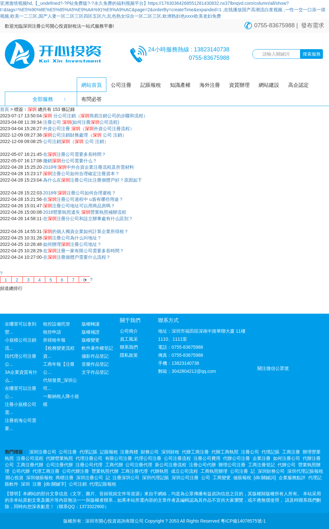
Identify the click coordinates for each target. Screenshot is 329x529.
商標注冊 (65, 477)
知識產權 (180, 85)
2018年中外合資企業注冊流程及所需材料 (88, 167)
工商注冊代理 (134, 471)
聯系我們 (129, 347)
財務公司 (150, 451)
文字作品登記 (95, 372)
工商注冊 (291, 451)
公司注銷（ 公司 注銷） (76, 141)
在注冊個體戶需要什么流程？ (77, 257)
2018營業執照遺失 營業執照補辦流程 (84, 212)
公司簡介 (129, 331)
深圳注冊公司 (42, 451)
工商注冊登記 (261, 464)
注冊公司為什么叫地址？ (72, 237)
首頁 (4, 109)
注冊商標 (129, 451)
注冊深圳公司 (125, 477)
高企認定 (298, 85)
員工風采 (129, 339)
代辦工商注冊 (195, 451)
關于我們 (130, 320)
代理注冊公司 (89, 458)
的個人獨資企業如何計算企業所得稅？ (86, 231)
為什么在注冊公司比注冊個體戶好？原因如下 (92, 180)
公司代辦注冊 (75, 471)
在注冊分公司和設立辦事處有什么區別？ (88, 218)
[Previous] (1, 273)
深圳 (25, 484)
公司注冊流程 (177, 458)
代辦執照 (159, 471)
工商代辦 (114, 464)
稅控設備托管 (56, 324)
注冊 (36, 484)
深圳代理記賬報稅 (305, 471)
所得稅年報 (54, 340)
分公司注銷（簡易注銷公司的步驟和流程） (95, 115)
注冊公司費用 (206, 458)
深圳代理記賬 (155, 477)
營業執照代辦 (105, 471)
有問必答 (91, 99)
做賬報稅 (242, 477)
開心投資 (14, 477)
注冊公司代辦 (202, 464)
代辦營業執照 (59, 458)
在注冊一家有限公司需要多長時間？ (83, 250)
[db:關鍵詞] (265, 477)
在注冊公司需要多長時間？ (74, 154)
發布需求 (312, 25)
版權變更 (91, 340)
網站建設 (269, 85)
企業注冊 (262, 458)
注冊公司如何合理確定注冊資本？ (81, 173)
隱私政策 (129, 355)
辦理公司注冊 (231, 464)
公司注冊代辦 (59, 464)
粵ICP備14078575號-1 (243, 521)
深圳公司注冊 (185, 477)
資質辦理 (239, 85)
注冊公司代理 (89, 464)
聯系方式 (168, 320)
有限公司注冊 (118, 458)
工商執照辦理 (213, 471)
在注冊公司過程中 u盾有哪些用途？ (83, 199)
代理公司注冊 (147, 458)
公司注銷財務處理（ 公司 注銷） (85, 135)
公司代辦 (21, 471)
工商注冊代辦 (29, 464)
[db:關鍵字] (55, 484)
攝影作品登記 (95, 356)
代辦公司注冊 (236, 458)
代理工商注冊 (45, 471)
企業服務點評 (292, 477)
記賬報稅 (150, 85)
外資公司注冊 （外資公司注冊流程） (88, 128)
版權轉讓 (91, 324)
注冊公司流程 (29, 458)
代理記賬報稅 (102, 484)
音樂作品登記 (95, 364)
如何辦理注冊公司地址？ (72, 244)
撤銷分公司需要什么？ (70, 160)
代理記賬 (88, 451)
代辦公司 (287, 464)
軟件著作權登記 (97, 348)
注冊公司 (250, 451)
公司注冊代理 (138, 464)
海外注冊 (210, 85)
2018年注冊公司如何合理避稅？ (79, 192)
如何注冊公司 (286, 458)
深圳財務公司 (271, 471)
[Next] (91, 279)
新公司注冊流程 (170, 464)
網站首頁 (91, 85)
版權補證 (91, 332)
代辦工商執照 (224, 451)
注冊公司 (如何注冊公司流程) (81, 122)
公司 (205, 477)
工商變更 (222, 477)
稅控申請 (52, 332)
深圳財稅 (170, 451)
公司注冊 (121, 85)
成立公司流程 (184, 471)
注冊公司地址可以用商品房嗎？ (79, 205)
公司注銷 (78, 484)
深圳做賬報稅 (39, 477)
